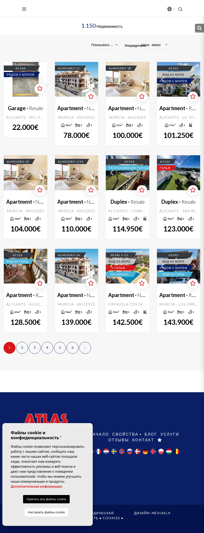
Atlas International (59, 8)
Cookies (111, 518)
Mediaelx (161, 513)
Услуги (169, 434)
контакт (143, 440)
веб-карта (30, 523)
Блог (151, 434)
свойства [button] (125, 434)
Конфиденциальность (74, 518)
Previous (10, 79)
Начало (99, 434)
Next (41, 79)
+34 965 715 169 (45, 460)
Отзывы (118, 440)
